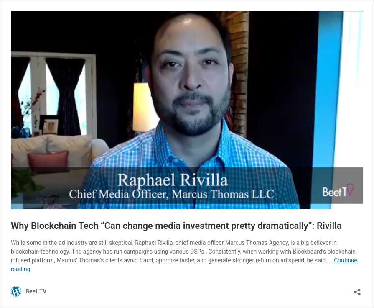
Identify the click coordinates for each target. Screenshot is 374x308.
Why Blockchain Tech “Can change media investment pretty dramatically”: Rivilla (176, 226)
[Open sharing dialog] (357, 289)
